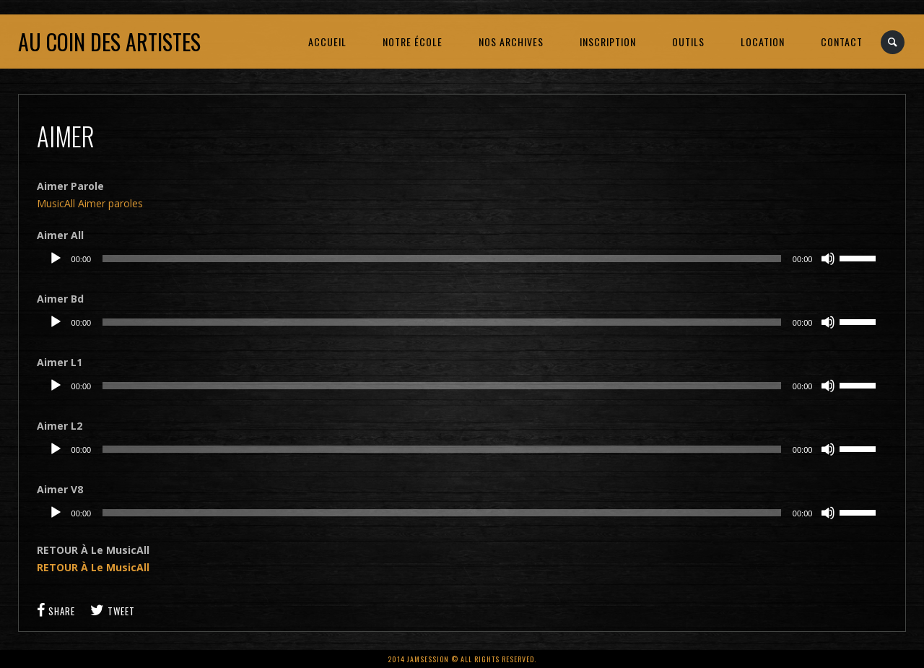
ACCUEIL (327, 41)
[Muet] (828, 258)
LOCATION (763, 41)
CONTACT (842, 41)
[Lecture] (55, 258)
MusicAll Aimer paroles (90, 203)
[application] (462, 258)
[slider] (442, 258)
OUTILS (688, 41)
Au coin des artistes (109, 41)
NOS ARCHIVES (511, 41)
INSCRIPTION (608, 41)
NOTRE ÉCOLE (413, 41)
